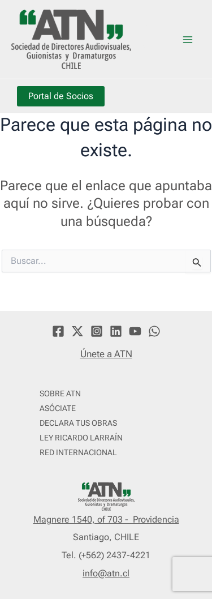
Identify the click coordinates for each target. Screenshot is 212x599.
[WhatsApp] (154, 331)
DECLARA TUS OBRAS (78, 422)
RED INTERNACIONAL (78, 452)
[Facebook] (58, 331)
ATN (149, 39)
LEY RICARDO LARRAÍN (81, 437)
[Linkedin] (116, 331)
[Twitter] (77, 331)
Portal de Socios (60, 96)
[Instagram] (96, 331)
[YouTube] (135, 331)
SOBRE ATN (60, 393)
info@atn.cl (106, 573)
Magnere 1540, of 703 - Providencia (106, 519)
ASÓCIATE (58, 408)
